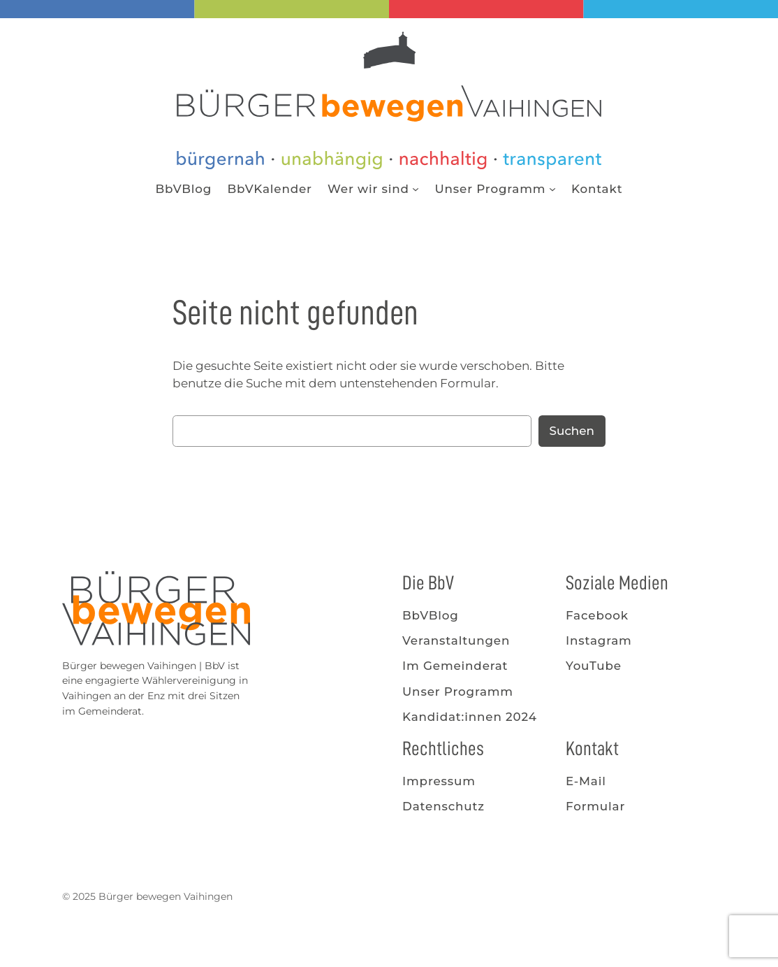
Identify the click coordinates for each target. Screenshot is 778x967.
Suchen (572, 431)
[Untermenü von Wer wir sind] (415, 188)
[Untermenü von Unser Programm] (552, 188)
